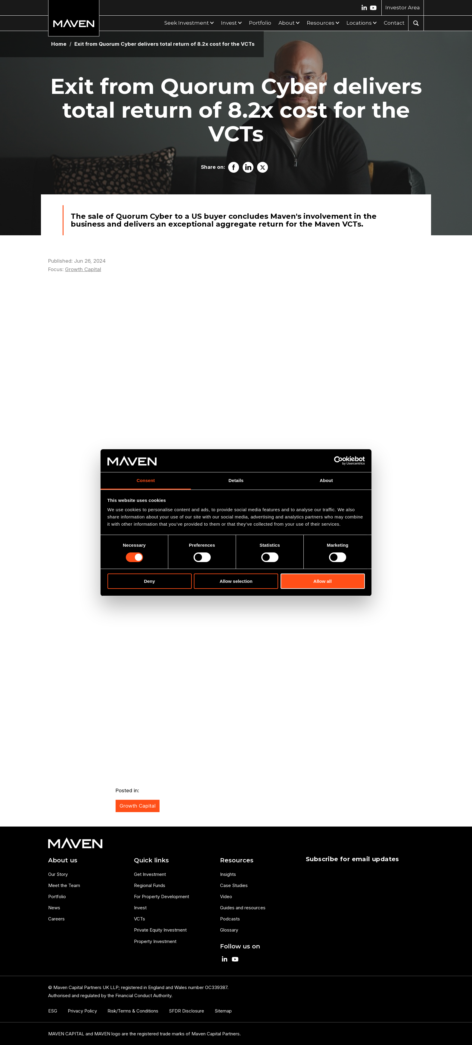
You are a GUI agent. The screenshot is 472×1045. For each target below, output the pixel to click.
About (286, 23)
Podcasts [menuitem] (230, 919)
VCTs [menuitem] (139, 919)
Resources (320, 23)
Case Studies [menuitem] (234, 885)
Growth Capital (83, 269)
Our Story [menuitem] (58, 874)
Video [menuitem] (226, 896)
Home (59, 44)
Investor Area (402, 8)
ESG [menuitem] (52, 1011)
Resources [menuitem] (236, 860)
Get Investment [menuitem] (150, 874)
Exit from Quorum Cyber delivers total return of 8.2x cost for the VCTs (164, 44)
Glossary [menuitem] (229, 930)
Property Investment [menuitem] (155, 941)
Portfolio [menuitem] (57, 896)
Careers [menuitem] (56, 919)
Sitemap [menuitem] (223, 1011)
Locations (359, 23)
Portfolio (260, 23)
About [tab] (326, 480)
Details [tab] (236, 480)
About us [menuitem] (62, 860)
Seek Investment (186, 23)
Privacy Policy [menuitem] (82, 1011)
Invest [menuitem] (140, 908)
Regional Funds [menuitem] (149, 885)
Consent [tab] (146, 480)
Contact (394, 23)
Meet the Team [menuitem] (64, 885)
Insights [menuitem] (228, 874)
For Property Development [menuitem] (161, 896)
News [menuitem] (54, 908)
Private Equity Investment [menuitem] (160, 930)
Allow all (322, 581)
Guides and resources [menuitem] (243, 908)
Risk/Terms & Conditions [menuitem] (132, 1011)
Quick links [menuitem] (151, 860)
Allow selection (235, 581)
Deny (149, 581)
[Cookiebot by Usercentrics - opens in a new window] (338, 460)
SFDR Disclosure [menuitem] (186, 1011)
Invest (229, 23)
